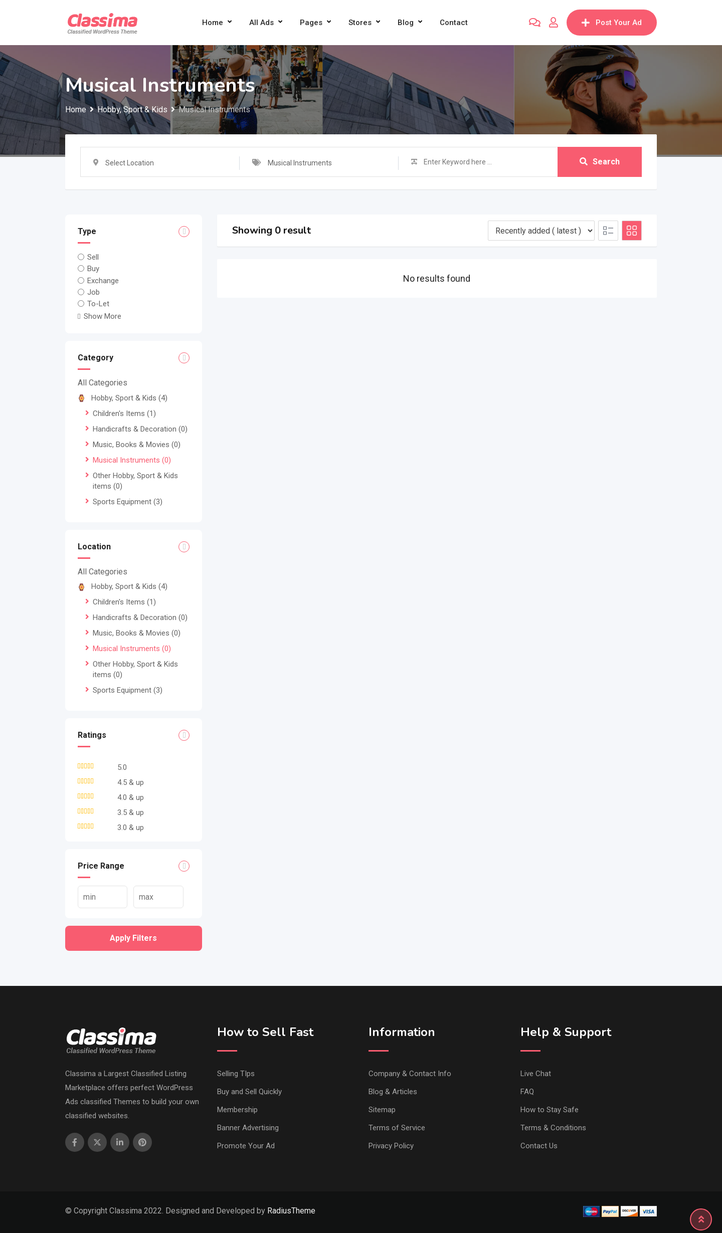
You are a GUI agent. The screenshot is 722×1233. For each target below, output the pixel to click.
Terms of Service (397, 1127)
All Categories (102, 382)
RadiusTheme (291, 1210)
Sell (93, 257)
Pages (311, 22)
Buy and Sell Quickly (249, 1091)
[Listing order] (541, 231)
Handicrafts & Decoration (140, 429)
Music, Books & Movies (136, 444)
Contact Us (539, 1145)
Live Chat (535, 1073)
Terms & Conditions (553, 1127)
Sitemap (382, 1109)
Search (600, 161)
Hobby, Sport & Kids (122, 397)
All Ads (261, 22)
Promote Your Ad (246, 1145)
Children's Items (124, 413)
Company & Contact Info (410, 1073)
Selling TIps (236, 1073)
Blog (406, 22)
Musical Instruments (132, 460)
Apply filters (133, 938)
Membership (237, 1109)
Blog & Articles (393, 1091)
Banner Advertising (248, 1127)
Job (93, 292)
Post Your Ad (612, 22)
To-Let (98, 303)
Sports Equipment (127, 501)
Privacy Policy (391, 1145)
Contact (454, 22)
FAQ (527, 1091)
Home (212, 22)
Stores (360, 22)
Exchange (103, 280)
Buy (93, 268)
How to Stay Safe (549, 1109)
